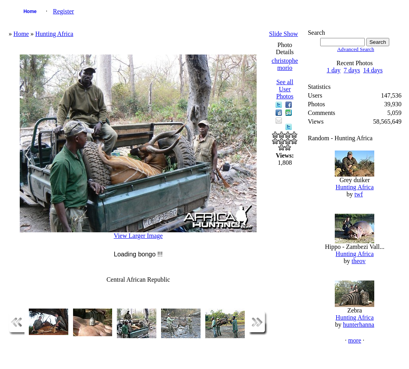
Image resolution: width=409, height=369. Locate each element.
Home (29, 11)
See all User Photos (285, 89)
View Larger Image (138, 235)
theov (359, 261)
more (354, 340)
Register (63, 11)
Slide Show (283, 33)
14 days (373, 70)
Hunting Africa (54, 33)
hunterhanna (358, 324)
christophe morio (285, 64)
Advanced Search (355, 49)
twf (359, 194)
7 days (352, 70)
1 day (333, 70)
